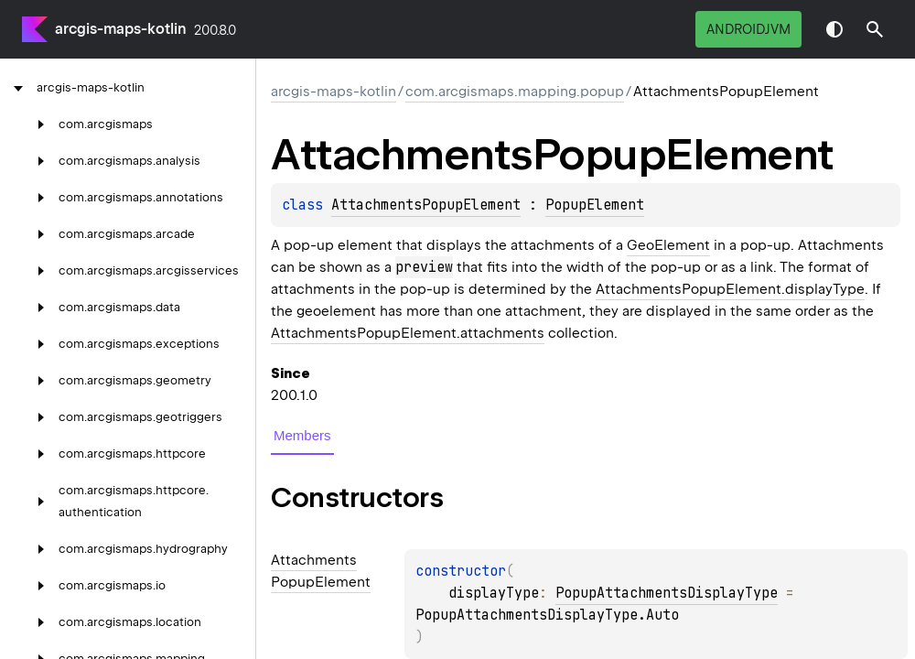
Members (302, 435)
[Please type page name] (874, 29)
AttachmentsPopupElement (426, 205)
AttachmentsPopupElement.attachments (407, 333)
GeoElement (668, 245)
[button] (874, 29)
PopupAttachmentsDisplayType (666, 593)
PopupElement (594, 205)
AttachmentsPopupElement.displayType (730, 289)
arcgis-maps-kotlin (121, 29)
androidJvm (748, 29)
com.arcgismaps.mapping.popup (514, 91)
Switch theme (834, 29)
